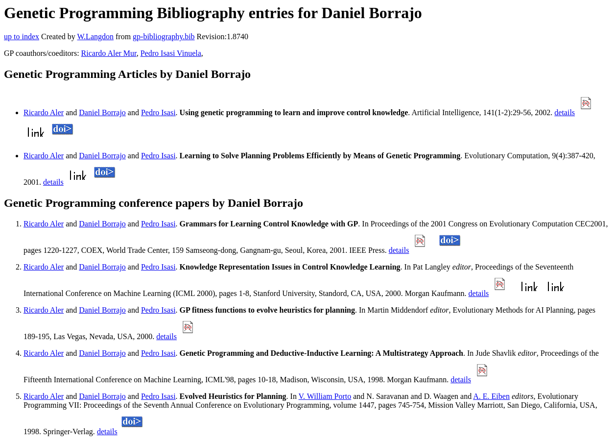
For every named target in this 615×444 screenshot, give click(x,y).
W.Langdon (95, 36)
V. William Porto (325, 396)
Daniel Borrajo (102, 112)
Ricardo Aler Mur (109, 53)
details (564, 112)
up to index (21, 36)
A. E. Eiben (491, 396)
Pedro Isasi (158, 112)
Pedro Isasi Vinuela (171, 53)
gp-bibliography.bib (164, 36)
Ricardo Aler (44, 112)
